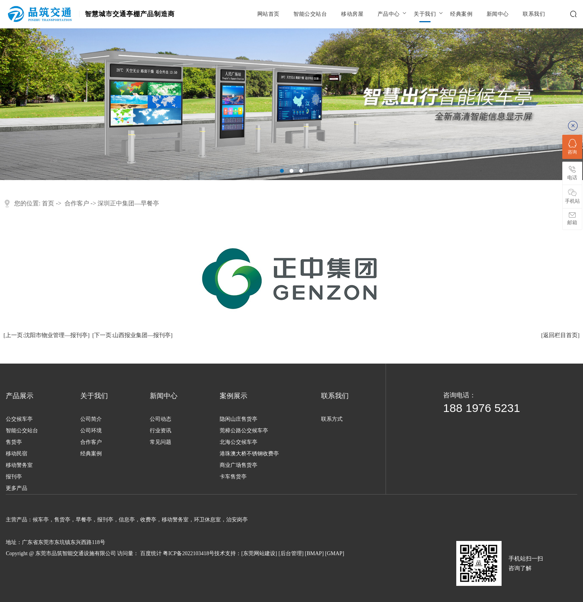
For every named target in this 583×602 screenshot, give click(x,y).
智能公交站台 (310, 14)
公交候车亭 (19, 419)
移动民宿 (16, 453)
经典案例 (461, 14)
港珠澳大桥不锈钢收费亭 (249, 453)
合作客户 (77, 203)
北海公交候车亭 (238, 442)
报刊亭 (14, 477)
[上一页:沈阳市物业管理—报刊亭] (46, 335)
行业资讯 (160, 430)
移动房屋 (352, 14)
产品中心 (389, 14)
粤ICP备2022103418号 (188, 553)
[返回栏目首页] (560, 335)
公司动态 (160, 419)
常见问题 (160, 442)
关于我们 (425, 14)
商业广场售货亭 (238, 465)
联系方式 (332, 419)
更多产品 (16, 488)
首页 (48, 203)
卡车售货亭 (233, 477)
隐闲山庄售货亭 (238, 419)
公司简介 (91, 419)
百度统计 (151, 553)
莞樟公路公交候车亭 (244, 430)
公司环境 (91, 430)
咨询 (572, 147)
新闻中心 (498, 14)
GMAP (334, 553)
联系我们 (534, 14)
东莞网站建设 (259, 553)
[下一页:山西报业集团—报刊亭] (132, 335)
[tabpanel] (291, 104)
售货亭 (14, 442)
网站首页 (268, 14)
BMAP (314, 553)
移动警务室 (19, 465)
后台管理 (291, 553)
